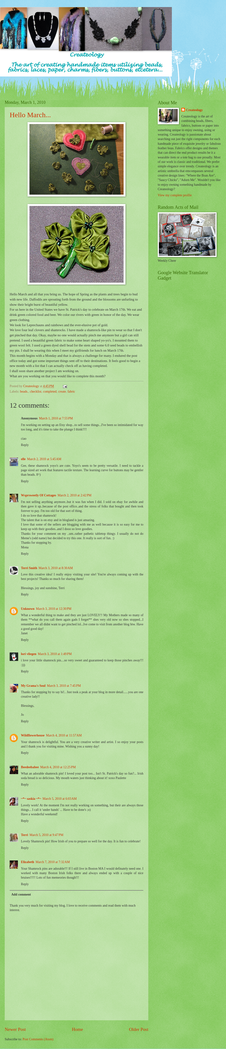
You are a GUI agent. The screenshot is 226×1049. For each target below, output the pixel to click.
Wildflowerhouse (32, 735)
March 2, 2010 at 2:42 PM (74, 495)
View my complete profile (175, 195)
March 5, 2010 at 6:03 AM (59, 798)
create (62, 391)
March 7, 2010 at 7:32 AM (53, 862)
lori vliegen (28, 654)
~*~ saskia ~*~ (31, 798)
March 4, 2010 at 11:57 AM (64, 735)
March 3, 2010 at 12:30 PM (54, 609)
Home (77, 1029)
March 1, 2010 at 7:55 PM (56, 418)
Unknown (28, 609)
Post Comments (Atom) (38, 1039)
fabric (71, 391)
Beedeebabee (30, 767)
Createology (194, 110)
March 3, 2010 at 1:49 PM (55, 654)
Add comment (21, 894)
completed (49, 391)
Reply (25, 445)
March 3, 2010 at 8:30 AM (56, 568)
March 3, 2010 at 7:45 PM (64, 685)
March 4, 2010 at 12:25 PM (58, 767)
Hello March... (30, 115)
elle (23, 459)
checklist (35, 391)
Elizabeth (27, 862)
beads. (24, 391)
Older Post (138, 1029)
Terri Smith (29, 568)
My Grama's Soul (33, 685)
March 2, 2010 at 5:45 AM (44, 459)
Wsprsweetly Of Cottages (38, 495)
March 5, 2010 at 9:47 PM (46, 835)
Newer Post (15, 1029)
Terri (24, 835)
